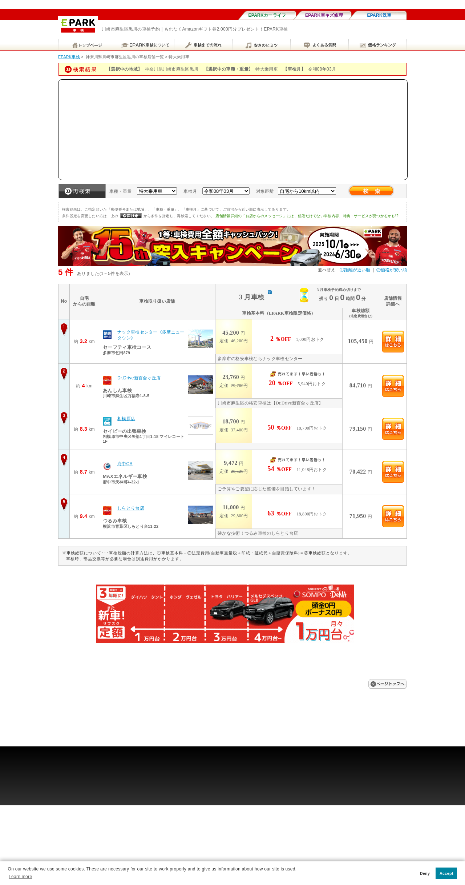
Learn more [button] (20, 876)
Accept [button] (446, 873)
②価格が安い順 (391, 269)
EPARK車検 (69, 57)
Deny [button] (425, 873)
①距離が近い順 (355, 269)
